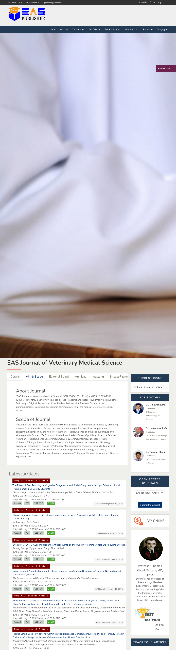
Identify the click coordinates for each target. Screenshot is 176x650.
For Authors (78, 29)
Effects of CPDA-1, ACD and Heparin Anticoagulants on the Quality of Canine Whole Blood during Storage (68, 544)
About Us (143, 2)
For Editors (95, 29)
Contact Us (154, 2)
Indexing (98, 377)
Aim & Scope (34, 377)
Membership (132, 29)
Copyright (162, 29)
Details (15, 377)
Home (53, 29)
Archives (80, 377)
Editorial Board (59, 377)
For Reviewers (113, 29)
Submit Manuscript (150, 505)
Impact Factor (119, 377)
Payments (148, 29)
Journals (64, 29)
